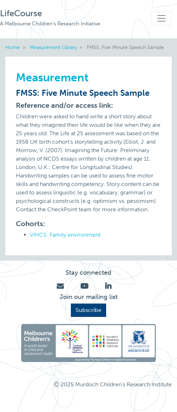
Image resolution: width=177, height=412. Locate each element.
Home (12, 47)
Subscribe (88, 310)
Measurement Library (53, 47)
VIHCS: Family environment (65, 234)
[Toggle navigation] (161, 18)
